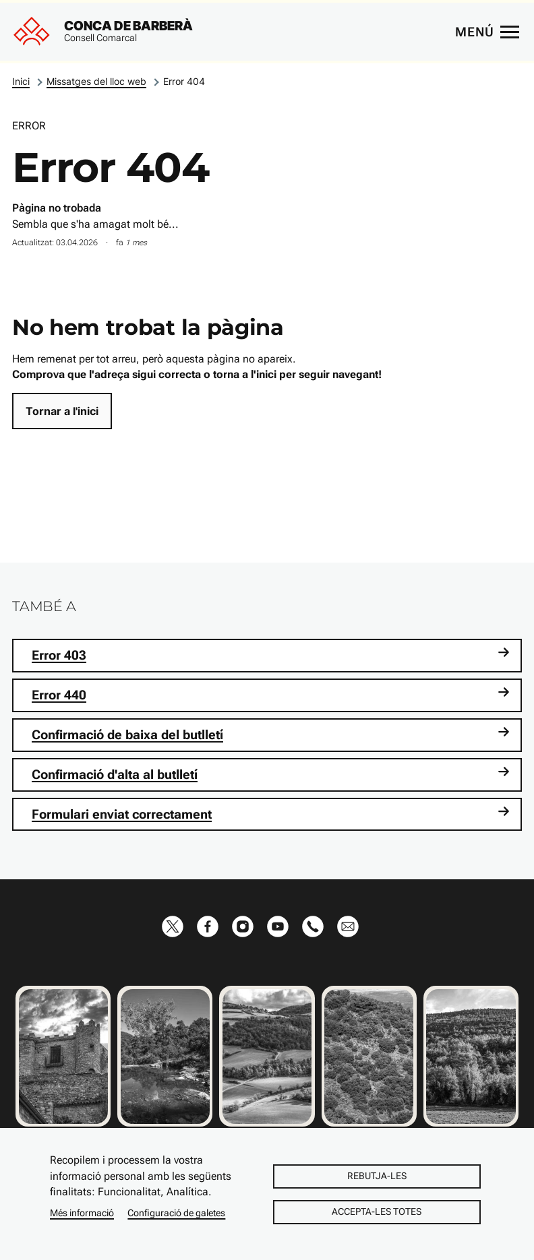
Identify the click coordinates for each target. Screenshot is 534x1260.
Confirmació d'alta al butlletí (271, 773)
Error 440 (271, 694)
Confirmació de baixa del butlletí (271, 734)
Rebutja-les (377, 1175)
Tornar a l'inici (62, 411)
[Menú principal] (487, 31)
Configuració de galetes (176, 1212)
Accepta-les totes (376, 1211)
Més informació (82, 1212)
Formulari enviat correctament (271, 813)
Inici (21, 81)
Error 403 (271, 654)
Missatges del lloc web (96, 81)
